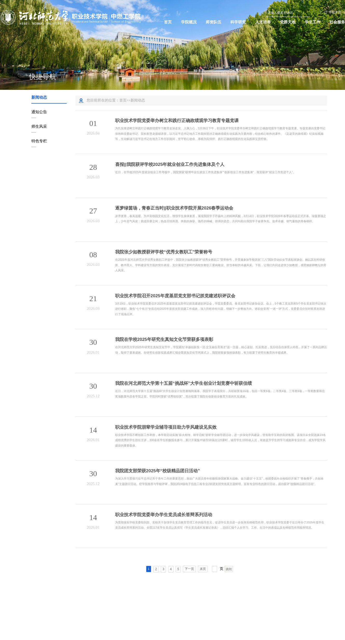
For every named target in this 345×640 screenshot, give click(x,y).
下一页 (189, 568)
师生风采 (39, 126)
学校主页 (332, 12)
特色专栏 (39, 141)
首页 (123, 100)
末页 (203, 568)
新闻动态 (39, 97)
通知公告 (39, 112)
